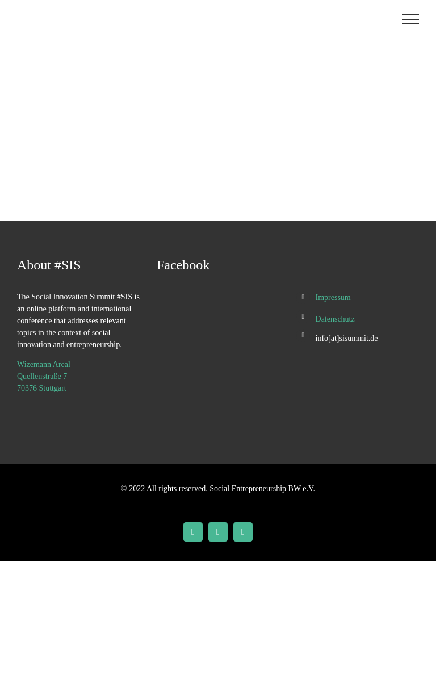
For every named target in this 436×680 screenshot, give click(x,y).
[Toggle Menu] (410, 19)
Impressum (333, 297)
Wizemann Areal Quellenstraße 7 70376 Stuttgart (43, 376)
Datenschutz (335, 319)
